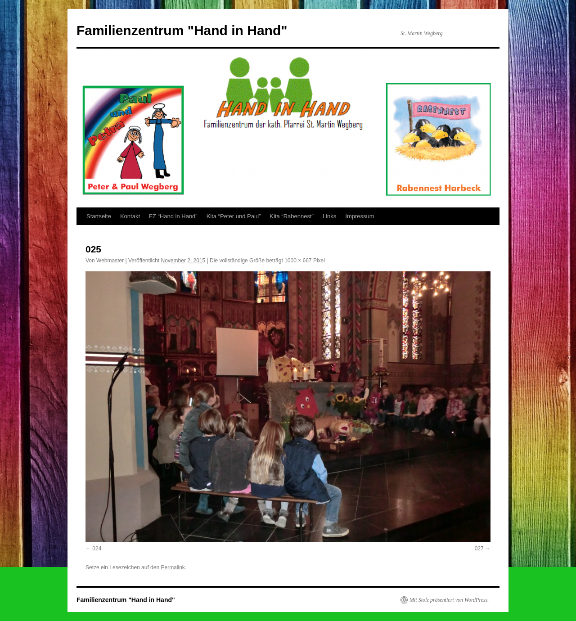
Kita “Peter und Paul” (234, 216)
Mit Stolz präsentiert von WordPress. (449, 600)
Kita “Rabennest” (292, 216)
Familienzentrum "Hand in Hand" (182, 30)
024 (96, 548)
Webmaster (110, 260)
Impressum (359, 216)
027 (479, 548)
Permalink (172, 567)
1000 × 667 (297, 260)
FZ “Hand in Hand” (173, 216)
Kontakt (130, 216)
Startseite (98, 216)
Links (329, 216)
